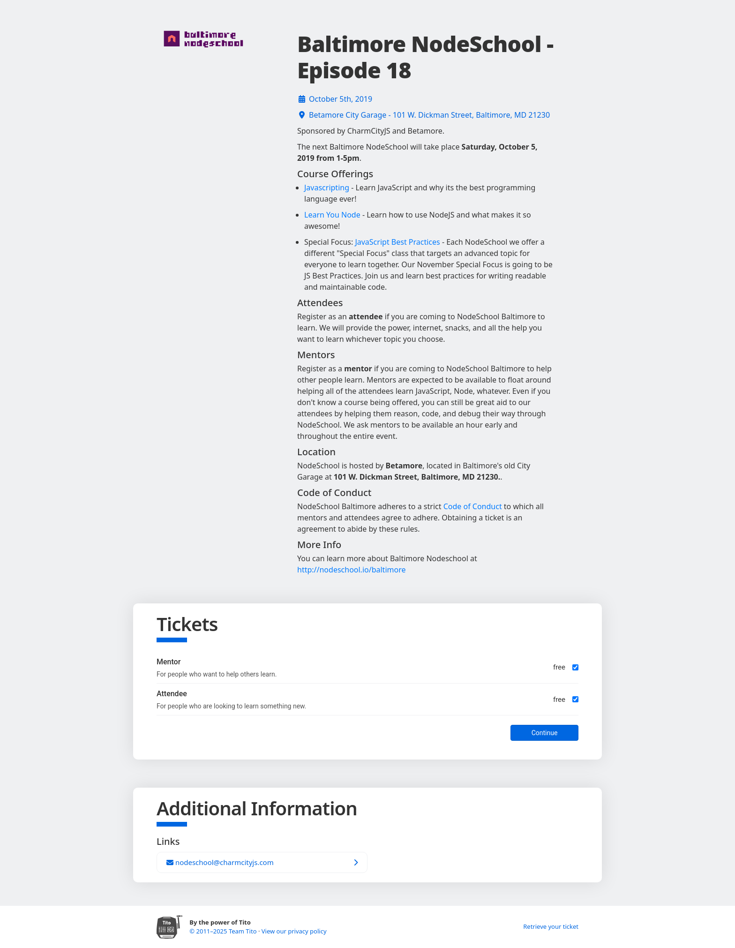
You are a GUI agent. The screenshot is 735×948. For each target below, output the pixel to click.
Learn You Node (332, 215)
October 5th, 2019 (340, 99)
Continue (545, 733)
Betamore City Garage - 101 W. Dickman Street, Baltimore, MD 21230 (429, 115)
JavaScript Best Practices (397, 242)
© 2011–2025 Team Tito (223, 931)
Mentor (168, 661)
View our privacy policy (294, 931)
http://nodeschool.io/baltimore (351, 569)
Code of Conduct (472, 506)
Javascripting (326, 187)
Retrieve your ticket (550, 926)
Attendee (172, 693)
